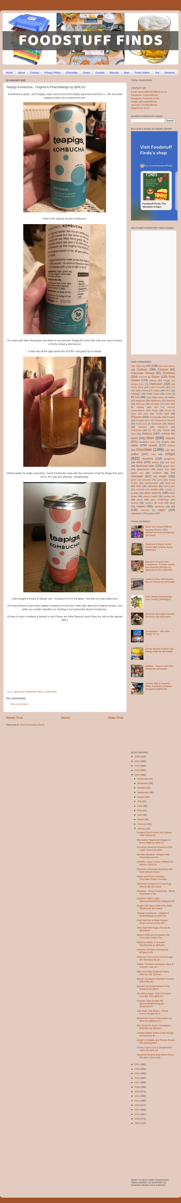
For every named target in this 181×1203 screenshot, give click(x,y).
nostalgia (168, 489)
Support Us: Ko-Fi (140, 108)
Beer (126, 72)
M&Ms (171, 397)
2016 (137, 1087)
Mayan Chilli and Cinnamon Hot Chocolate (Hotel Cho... (153, 936)
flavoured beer (145, 465)
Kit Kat (135, 397)
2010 (137, 1114)
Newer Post (14, 717)
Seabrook (156, 423)
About (21, 72)
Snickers (142, 427)
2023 (137, 770)
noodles (154, 489)
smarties (149, 503)
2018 (137, 1078)
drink (139, 462)
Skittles (171, 423)
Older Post (115, 717)
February (142, 824)
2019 (137, 1073)
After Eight (136, 366)
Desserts (169, 72)
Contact (34, 72)
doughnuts (169, 459)
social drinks (50, 691)
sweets (141, 506)
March (140, 819)
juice (159, 480)
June (140, 806)
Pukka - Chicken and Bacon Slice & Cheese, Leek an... (155, 965)
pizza (140, 499)
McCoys (140, 404)
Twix (133, 434)
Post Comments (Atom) (32, 724)
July (139, 801)
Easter (156, 376)
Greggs (166, 380)
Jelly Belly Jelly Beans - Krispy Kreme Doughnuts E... (152, 1012)
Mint (167, 404)
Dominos (143, 377)
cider (167, 450)
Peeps (168, 410)
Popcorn (136, 416)
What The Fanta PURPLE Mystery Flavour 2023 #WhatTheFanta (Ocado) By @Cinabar (159, 531)
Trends (166, 430)
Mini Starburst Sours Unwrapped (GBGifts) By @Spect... (153, 1026)
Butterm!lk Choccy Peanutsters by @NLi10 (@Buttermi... (154, 1019)
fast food (170, 462)
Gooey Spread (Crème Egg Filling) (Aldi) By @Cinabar (159, 650)
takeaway (159, 506)
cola (153, 454)
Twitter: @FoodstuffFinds (144, 101)
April (140, 815)
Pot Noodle (155, 417)
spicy (172, 503)
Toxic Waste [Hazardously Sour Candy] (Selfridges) (158, 598)
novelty (134, 493)
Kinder (168, 394)
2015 (137, 1091)
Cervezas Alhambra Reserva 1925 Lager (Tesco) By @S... (154, 848)
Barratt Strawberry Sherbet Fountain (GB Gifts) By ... (155, 980)
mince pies (169, 486)
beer (150, 438)
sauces (134, 503)
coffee (135, 454)
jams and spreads (141, 480)
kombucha (31, 691)
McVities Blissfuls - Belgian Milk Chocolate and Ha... (153, 856)
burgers (165, 442)
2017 (137, 1082)
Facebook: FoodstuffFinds (144, 95)
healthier (157, 473)
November (143, 783)
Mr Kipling (137, 407)
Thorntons (136, 430)
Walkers (147, 433)
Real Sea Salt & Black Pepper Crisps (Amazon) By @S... (152, 921)
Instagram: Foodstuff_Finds (145, 98)
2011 (137, 1109)
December (143, 779)
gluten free (163, 469)
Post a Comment (19, 704)
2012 (137, 1105)
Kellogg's (135, 393)
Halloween (156, 383)
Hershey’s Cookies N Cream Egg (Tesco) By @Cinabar (154, 885)
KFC (167, 390)
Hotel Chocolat (157, 387)
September (143, 792)
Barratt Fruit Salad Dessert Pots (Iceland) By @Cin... (153, 987)
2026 (137, 756)
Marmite (171, 400)
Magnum (140, 400)
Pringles (171, 417)
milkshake (152, 486)
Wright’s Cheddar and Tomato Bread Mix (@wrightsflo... (155, 1041)
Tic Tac (152, 430)
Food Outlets (142, 72)
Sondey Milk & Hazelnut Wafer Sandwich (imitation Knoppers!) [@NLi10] (158, 686)
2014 (137, 1096)
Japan (156, 390)
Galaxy (153, 380)
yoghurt (151, 513)
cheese (171, 445)
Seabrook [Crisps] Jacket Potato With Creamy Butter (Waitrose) (159, 547)
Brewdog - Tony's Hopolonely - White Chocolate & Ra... (156, 892)
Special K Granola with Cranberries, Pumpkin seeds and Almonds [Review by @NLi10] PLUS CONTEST (159, 565)
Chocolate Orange (142, 373)
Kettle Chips (153, 393)
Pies (146, 413)
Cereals (99, 72)
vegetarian (136, 513)
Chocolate (72, 72)
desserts (147, 458)
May (139, 810)
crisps (170, 454)
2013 (137, 1100)
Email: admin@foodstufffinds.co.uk (149, 92)
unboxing (145, 510)
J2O (173, 387)
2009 (137, 1118)
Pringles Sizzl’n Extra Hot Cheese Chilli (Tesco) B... (154, 834)
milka (139, 486)
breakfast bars (147, 442)
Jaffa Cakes (141, 390)
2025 (137, 761)
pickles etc (169, 496)
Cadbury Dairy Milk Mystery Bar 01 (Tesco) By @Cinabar (160, 580)
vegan (161, 509)
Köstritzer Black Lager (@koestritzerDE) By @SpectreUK (156, 899)
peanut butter (150, 496)
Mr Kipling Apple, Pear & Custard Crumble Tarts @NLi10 (154, 994)
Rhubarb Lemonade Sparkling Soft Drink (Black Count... (155, 870)
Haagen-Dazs (137, 384)
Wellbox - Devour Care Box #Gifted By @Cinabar (159, 667)
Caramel (163, 369)
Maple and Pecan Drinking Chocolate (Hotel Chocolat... (153, 877)
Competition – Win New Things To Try (157, 632)
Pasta (155, 410)
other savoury (152, 492)
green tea (19, 691)
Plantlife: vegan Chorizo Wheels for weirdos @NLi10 (155, 863)
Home (9, 72)
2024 (137, 765)
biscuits (170, 438)
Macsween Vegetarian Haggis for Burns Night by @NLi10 (154, 841)
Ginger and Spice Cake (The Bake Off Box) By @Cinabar (154, 907)
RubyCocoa (141, 424)
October (141, 787)
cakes (134, 445)
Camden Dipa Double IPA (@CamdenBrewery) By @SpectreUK (150, 1004)
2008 (137, 1123)
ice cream (160, 476)
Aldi (148, 365)
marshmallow (151, 483)
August (141, 797)
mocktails (140, 489)
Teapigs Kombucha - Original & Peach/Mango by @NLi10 (153, 914)
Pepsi (133, 414)
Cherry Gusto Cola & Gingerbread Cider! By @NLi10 (154, 1049)
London (160, 397)
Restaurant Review (165, 420)
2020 (137, 1069)
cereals (152, 445)
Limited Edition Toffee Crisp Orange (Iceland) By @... (155, 1034)
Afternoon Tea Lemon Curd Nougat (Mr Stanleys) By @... (155, 958)
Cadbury (142, 369)
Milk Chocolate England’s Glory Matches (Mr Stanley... (153, 973)
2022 (137, 775)
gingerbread (143, 469)
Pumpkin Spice (143, 420)
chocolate (144, 449)
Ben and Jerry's (167, 366)
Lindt (148, 397)
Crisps (86, 72)
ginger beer (169, 466)
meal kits (170, 483)
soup (160, 503)
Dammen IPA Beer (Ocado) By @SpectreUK (152, 951)
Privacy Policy (52, 72)
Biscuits (114, 72)
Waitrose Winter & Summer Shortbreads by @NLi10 (151, 943)
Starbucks (162, 427)
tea (173, 506)
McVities (155, 404)
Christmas (168, 373)
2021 (137, 1064)
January (141, 828)
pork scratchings (160, 499)
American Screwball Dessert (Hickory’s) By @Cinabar (159, 615)
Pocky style (162, 413)
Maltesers (156, 400)
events (155, 462)
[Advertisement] (58, 667)
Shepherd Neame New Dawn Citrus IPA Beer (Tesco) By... (155, 1056)
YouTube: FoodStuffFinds (144, 105)
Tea (157, 72)
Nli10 (40, 691)
